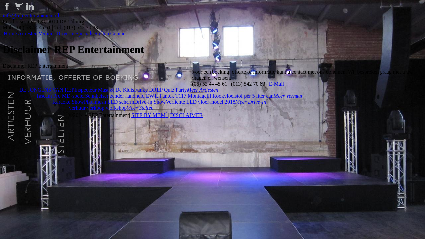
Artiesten (28, 33)
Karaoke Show (68, 102)
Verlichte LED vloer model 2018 (200, 102)
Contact (118, 33)
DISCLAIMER (186, 115)
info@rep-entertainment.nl (31, 15)
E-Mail (276, 84)
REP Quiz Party (170, 90)
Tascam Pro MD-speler (60, 96)
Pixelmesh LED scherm (109, 102)
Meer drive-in (250, 102)
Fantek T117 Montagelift (186, 96)
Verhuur (46, 33)
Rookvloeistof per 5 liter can (243, 96)
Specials (84, 33)
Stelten (101, 33)
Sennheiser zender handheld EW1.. (122, 96)
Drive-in (65, 33)
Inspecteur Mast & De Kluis (104, 90)
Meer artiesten (202, 90)
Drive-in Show (150, 102)
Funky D (143, 90)
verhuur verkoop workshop (98, 108)
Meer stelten (140, 108)
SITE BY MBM (149, 115)
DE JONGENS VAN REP (46, 90)
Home (10, 33)
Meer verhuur (288, 96)
